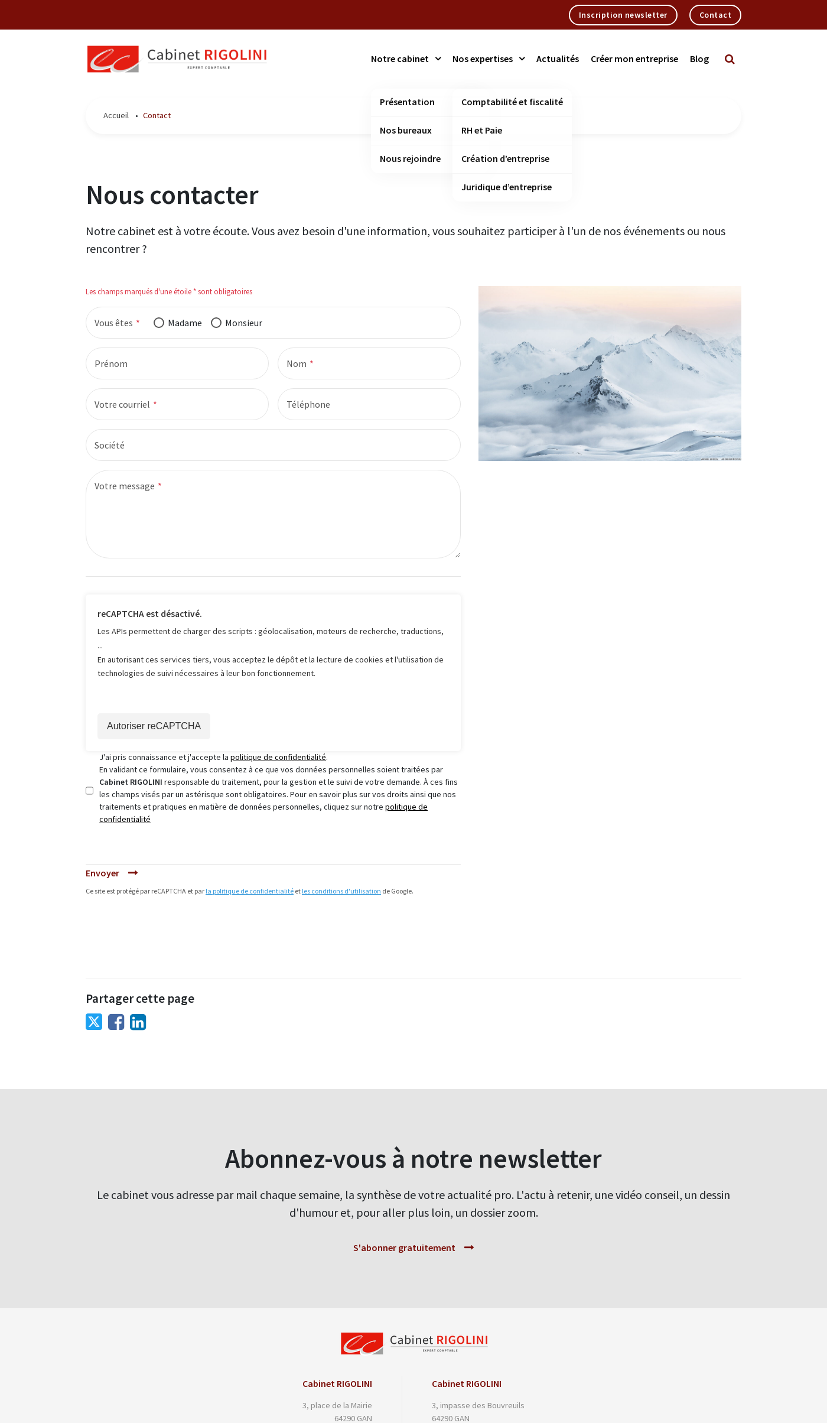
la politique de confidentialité (250, 890)
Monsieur (243, 322)
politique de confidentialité (278, 757)
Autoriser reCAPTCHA (154, 726)
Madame (185, 322)
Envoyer (102, 873)
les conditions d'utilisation (341, 890)
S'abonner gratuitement (404, 1247)
